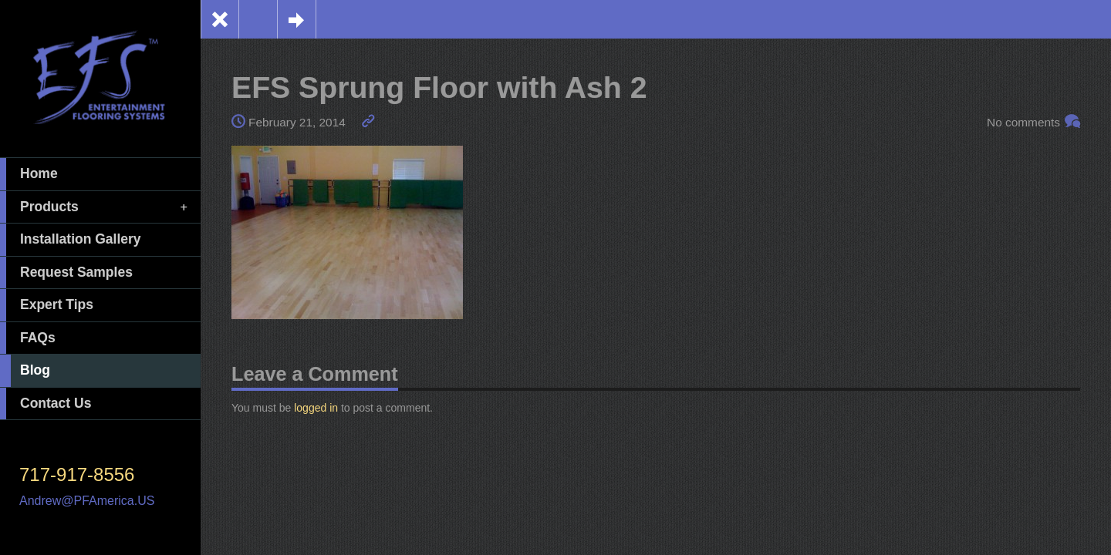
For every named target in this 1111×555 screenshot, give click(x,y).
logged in (316, 408)
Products (95, 207)
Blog (25, 371)
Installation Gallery (70, 240)
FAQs (28, 338)
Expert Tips (46, 305)
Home (29, 174)
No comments (1023, 122)
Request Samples (66, 273)
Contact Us (45, 404)
